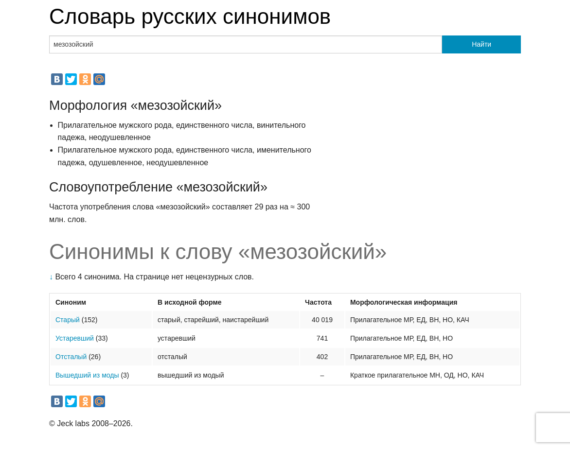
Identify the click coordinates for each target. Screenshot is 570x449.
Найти (481, 44)
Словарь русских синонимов (190, 16)
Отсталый (71, 357)
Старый (67, 320)
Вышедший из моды (87, 375)
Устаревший (74, 338)
